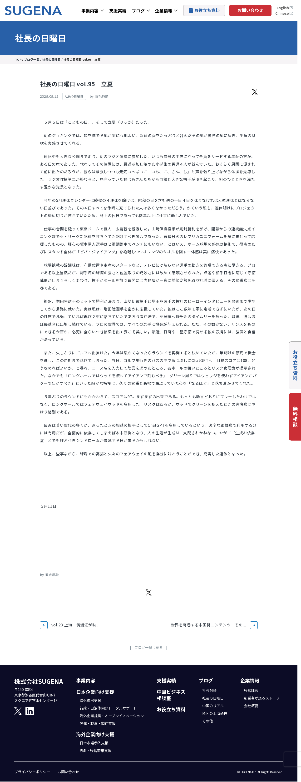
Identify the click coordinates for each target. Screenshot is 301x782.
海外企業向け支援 (95, 734)
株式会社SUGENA (38, 681)
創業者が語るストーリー (263, 698)
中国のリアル (213, 705)
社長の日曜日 (213, 698)
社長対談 (209, 690)
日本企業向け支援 (95, 691)
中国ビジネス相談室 (171, 694)
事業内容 (90, 10)
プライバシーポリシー (32, 771)
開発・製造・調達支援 (97, 723)
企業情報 (163, 10)
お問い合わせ (250, 10)
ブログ (138, 10)
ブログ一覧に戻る (149, 647)
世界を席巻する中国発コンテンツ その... (208, 625)
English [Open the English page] (285, 7)
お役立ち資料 (204, 10)
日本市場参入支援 (94, 742)
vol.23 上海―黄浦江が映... (75, 625)
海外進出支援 (90, 700)
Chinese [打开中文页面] (284, 13)
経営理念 (251, 690)
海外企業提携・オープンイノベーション (112, 715)
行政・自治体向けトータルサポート (108, 708)
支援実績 (117, 10)
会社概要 (251, 705)
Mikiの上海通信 (214, 713)
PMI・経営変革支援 (95, 750)
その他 (207, 720)
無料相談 (295, 416)
